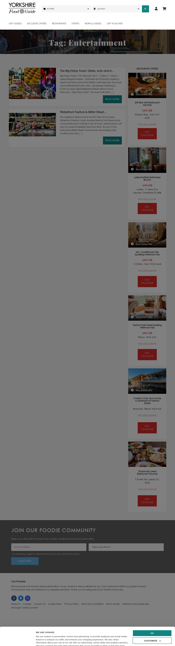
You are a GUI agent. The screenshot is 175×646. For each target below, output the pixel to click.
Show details (42, 640)
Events (75, 24)
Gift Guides (15, 24)
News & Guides (93, 24)
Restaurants (59, 24)
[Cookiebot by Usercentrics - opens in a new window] (18, 641)
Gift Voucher (114, 24)
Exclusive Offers (36, 24)
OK (152, 614)
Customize (152, 622)
